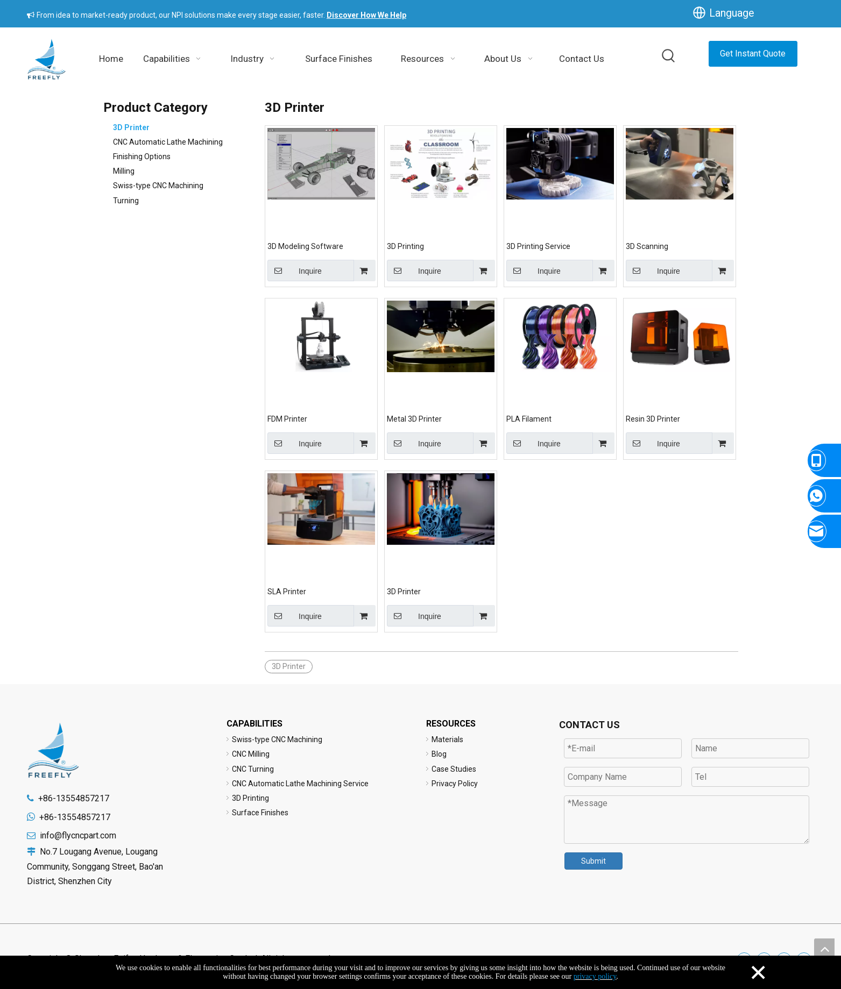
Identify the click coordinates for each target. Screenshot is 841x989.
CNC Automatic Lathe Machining (168, 142)
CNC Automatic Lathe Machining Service (300, 783)
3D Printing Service (538, 246)
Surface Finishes (260, 812)
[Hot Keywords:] (668, 56)
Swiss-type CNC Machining (158, 185)
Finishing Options (142, 156)
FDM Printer (287, 419)
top (824, 948)
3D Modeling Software (305, 246)
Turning (126, 200)
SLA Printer (286, 591)
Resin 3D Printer (653, 419)
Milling (124, 171)
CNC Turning (253, 769)
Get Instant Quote (753, 53)
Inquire (294, 270)
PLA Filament (529, 419)
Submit (593, 861)
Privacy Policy (455, 783)
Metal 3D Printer (414, 419)
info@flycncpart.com (78, 835)
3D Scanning (647, 246)
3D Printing (405, 246)
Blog (439, 754)
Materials (447, 739)
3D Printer (131, 127)
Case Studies (454, 769)
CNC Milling (251, 754)
